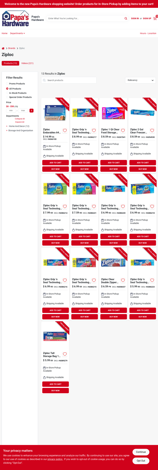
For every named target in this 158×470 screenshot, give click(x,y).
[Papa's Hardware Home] (15, 18)
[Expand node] (7, 126)
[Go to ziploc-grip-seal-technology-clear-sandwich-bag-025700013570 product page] (55, 210)
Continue (141, 452)
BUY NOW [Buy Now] (55, 169)
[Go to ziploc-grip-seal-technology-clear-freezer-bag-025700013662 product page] (142, 210)
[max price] (23, 111)
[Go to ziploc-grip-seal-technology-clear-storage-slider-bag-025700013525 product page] (142, 284)
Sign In (135, 18)
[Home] (3, 48)
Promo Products (17, 83)
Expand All (19, 122)
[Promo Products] (7, 83)
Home (5, 33)
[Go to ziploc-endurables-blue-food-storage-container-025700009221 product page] (55, 135)
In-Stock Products (17, 93)
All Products (15, 88)
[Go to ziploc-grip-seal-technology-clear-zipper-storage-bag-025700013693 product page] (84, 284)
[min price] (11, 111)
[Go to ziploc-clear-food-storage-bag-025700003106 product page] (113, 135)
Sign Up (147, 18)
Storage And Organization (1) (22, 130)
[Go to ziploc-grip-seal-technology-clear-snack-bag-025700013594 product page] (84, 210)
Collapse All (20, 119)
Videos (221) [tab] (27, 63)
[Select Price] (32, 111)
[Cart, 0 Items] (154, 18)
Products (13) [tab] (10, 63)
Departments (16, 33)
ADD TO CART (55, 163)
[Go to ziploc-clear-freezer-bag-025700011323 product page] (142, 135)
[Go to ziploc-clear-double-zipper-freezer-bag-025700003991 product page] (113, 284)
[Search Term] (87, 18)
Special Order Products (20, 97)
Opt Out (141, 460)
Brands (11, 48)
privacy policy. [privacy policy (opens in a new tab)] (55, 459)
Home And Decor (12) (19, 126)
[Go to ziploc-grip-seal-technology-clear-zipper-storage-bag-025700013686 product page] (84, 135)
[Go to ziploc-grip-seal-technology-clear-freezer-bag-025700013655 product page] (113, 210)
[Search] (126, 18)
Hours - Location (148, 33)
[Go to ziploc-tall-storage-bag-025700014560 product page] (55, 358)
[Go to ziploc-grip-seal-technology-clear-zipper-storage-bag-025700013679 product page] (55, 284)
